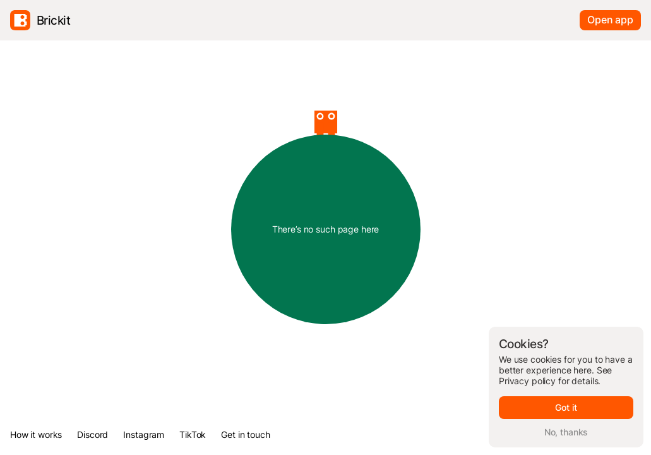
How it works (36, 434)
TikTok (192, 434)
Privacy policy (527, 380)
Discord (92, 434)
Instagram (143, 434)
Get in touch (245, 434)
